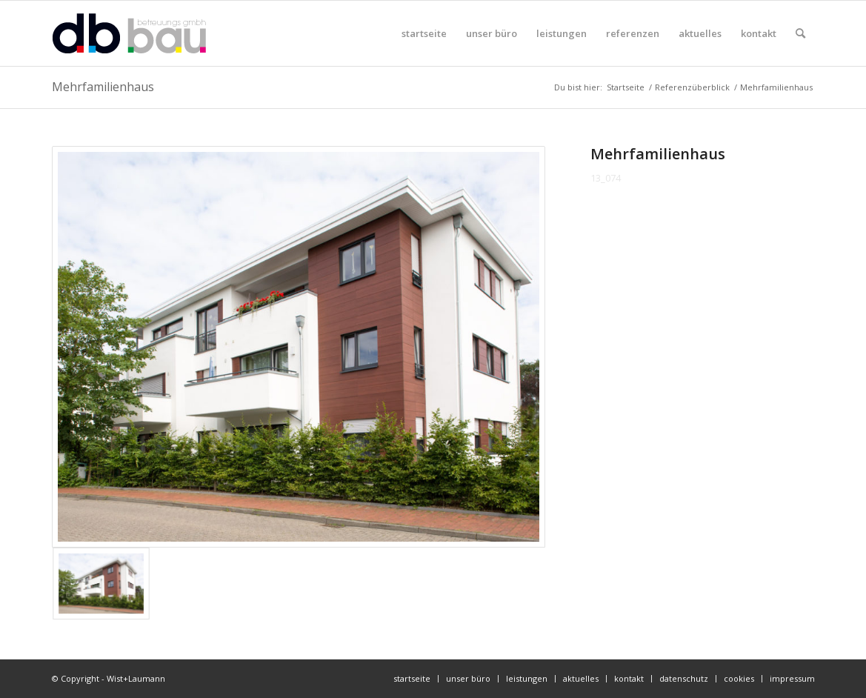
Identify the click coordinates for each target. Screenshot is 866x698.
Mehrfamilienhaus (103, 87)
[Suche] (800, 33)
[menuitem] (424, 33)
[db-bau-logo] (129, 33)
